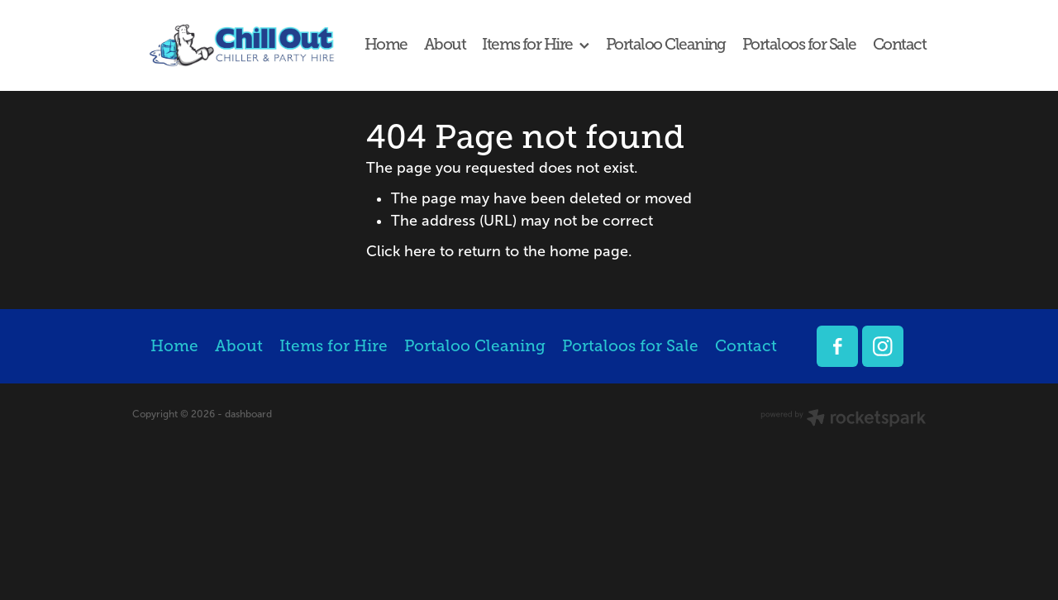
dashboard (248, 414)
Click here (401, 251)
